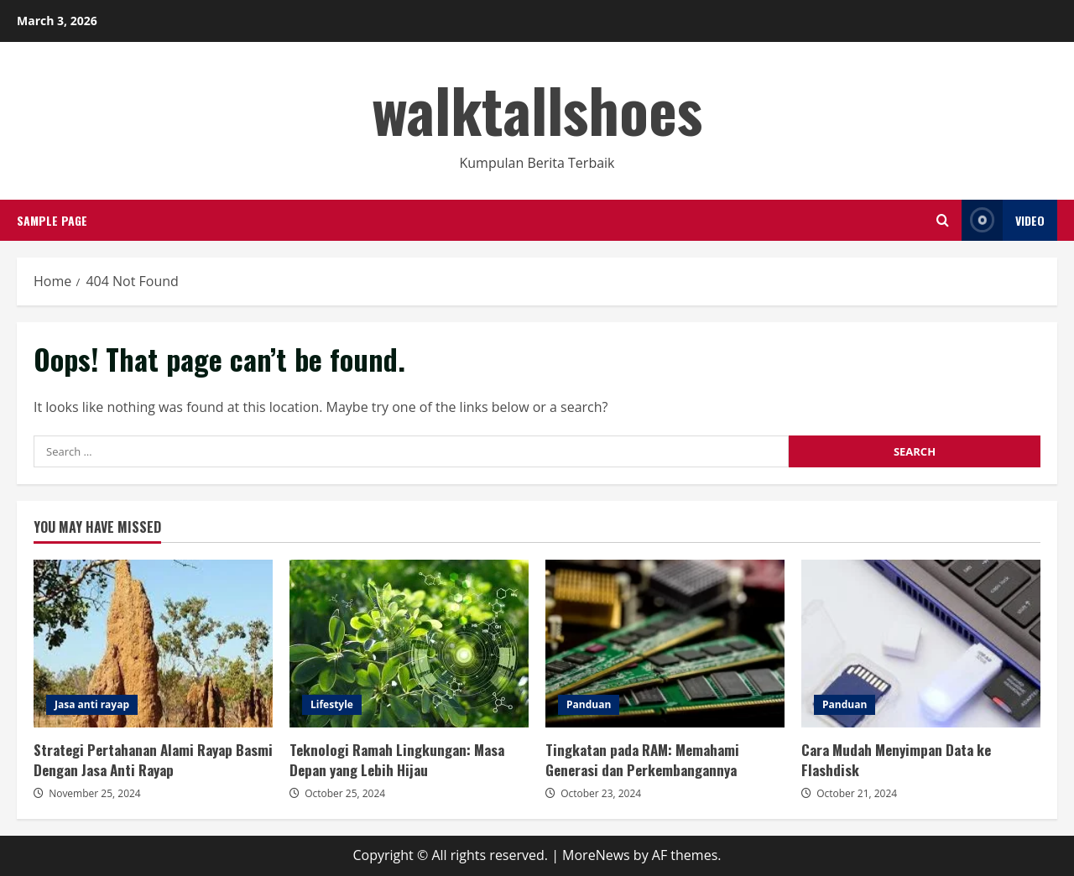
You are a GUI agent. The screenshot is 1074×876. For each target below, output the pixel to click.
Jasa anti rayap (92, 704)
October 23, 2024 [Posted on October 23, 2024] (600, 793)
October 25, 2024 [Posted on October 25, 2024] (345, 793)
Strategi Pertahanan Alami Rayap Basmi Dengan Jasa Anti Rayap (153, 643)
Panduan (588, 704)
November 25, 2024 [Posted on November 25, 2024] (95, 793)
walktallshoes (537, 109)
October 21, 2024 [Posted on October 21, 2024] (856, 793)
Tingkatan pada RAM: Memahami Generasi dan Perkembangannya (665, 643)
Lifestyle (331, 704)
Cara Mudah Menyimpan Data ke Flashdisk (920, 643)
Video (1003, 220)
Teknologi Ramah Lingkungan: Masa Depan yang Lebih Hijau (409, 643)
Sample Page (52, 220)
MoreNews (596, 855)
